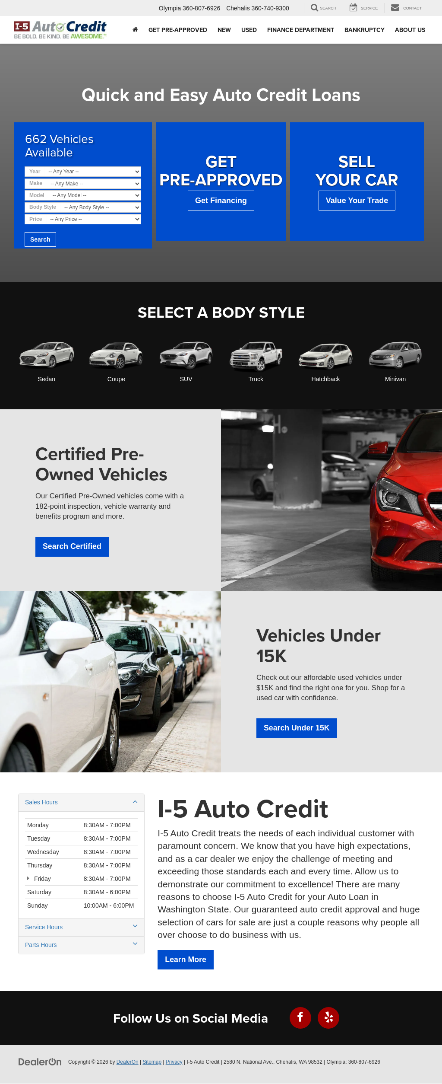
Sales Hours (81, 802)
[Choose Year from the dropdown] (92, 171)
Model (36, 195)
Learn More (186, 960)
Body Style (42, 207)
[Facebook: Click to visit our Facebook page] (300, 1018)
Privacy (174, 1062)
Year (34, 172)
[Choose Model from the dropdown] (95, 195)
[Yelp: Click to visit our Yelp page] (328, 1018)
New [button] (224, 30)
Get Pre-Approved (177, 30)
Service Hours (81, 927)
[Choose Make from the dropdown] (94, 183)
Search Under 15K (297, 728)
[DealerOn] (40, 1061)
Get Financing (221, 200)
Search (40, 239)
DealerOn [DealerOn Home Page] (128, 1062)
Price (35, 219)
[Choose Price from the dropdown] (93, 219)
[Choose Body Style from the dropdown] (100, 207)
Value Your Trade (357, 200)
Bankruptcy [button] (364, 30)
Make (35, 183)
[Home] (135, 30)
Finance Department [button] (300, 30)
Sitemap (151, 1062)
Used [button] (249, 30)
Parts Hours (81, 945)
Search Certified (72, 546)
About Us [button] (410, 30)
